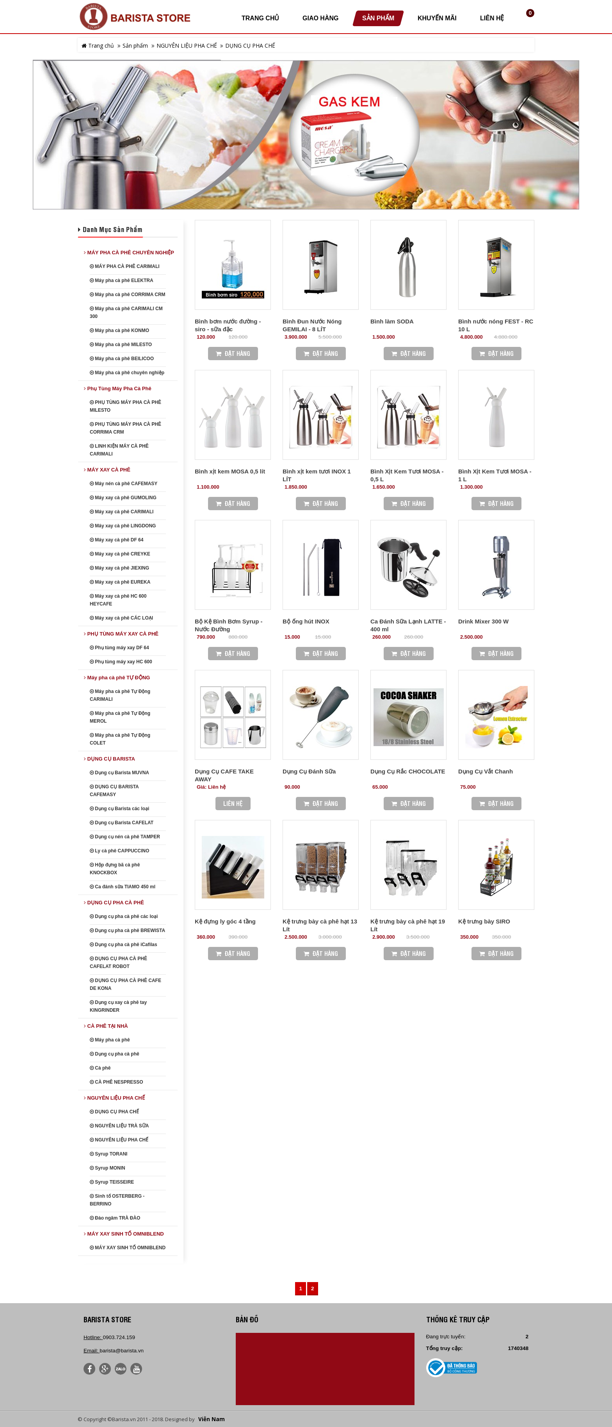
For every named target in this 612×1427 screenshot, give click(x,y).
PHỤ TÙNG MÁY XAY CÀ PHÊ (121, 634)
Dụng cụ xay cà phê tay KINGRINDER (118, 1006)
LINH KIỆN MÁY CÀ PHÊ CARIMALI (119, 450)
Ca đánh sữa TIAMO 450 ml (122, 886)
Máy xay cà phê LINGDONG (123, 526)
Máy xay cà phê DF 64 (116, 540)
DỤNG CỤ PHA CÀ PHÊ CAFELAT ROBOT (118, 962)
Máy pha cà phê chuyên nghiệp (127, 372)
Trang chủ (98, 45)
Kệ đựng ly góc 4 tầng (225, 921)
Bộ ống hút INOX (306, 621)
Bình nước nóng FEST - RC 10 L (495, 325)
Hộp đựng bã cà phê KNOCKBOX (115, 868)
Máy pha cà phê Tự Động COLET (120, 739)
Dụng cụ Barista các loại (119, 808)
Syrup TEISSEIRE (112, 1182)
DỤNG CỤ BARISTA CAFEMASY (114, 790)
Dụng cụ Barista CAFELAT (121, 822)
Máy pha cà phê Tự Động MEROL (120, 717)
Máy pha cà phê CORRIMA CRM (127, 294)
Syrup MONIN (107, 1168)
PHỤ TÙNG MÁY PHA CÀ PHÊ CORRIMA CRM (125, 428)
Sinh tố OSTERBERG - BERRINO (117, 1200)
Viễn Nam (211, 1419)
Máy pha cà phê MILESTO (121, 344)
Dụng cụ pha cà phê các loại (124, 916)
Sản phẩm (135, 45)
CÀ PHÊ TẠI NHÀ (106, 1026)
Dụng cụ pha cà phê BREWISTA (127, 930)
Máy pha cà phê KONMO (119, 330)
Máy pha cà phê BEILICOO (122, 358)
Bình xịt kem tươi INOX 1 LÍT (317, 475)
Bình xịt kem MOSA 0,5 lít (230, 471)
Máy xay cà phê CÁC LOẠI (121, 618)
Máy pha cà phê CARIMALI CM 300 (126, 312)
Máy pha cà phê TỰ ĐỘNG (117, 677)
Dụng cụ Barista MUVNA (119, 772)
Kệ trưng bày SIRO (484, 921)
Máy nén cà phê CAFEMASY (123, 483)
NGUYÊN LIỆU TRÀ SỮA (119, 1126)
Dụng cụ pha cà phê (114, 1054)
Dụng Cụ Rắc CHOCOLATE (407, 771)
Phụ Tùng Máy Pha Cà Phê (117, 388)
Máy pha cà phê (110, 1040)
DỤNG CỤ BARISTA (109, 759)
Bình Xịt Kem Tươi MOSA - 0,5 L (406, 475)
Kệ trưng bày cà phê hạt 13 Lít (320, 925)
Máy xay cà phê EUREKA (120, 582)
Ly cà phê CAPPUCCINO (119, 851)
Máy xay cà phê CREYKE (120, 554)
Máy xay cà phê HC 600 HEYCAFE (118, 600)
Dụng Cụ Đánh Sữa (309, 771)
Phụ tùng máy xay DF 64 (119, 647)
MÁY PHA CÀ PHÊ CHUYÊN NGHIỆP (129, 252)
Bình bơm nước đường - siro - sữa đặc (228, 325)
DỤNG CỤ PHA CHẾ (250, 45)
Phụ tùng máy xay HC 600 (121, 661)
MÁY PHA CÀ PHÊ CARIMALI (125, 266)
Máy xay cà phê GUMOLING (123, 497)
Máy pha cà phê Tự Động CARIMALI (120, 695)
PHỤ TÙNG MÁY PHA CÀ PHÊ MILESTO (125, 406)
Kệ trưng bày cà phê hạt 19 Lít (407, 925)
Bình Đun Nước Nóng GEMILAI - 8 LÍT (312, 325)
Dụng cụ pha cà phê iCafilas (123, 944)
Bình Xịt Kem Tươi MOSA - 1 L (494, 475)
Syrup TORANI (108, 1154)
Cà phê (100, 1068)
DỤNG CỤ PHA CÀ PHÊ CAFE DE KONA (125, 984)
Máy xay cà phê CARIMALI (121, 511)
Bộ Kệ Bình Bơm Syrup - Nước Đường (229, 625)
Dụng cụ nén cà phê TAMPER (125, 836)
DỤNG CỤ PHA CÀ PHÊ (114, 902)
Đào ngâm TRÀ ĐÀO (115, 1218)
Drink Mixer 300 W (483, 621)
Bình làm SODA (392, 321)
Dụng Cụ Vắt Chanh (485, 771)
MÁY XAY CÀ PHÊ (107, 470)
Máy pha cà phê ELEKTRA (121, 280)
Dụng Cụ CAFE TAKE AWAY (224, 775)
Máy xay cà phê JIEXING (119, 568)
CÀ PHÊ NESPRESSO (116, 1082)
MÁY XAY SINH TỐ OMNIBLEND (124, 1234)
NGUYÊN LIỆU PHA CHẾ (187, 45)
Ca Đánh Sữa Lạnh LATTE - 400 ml (408, 625)
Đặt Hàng (233, 353)
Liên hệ (233, 803)
